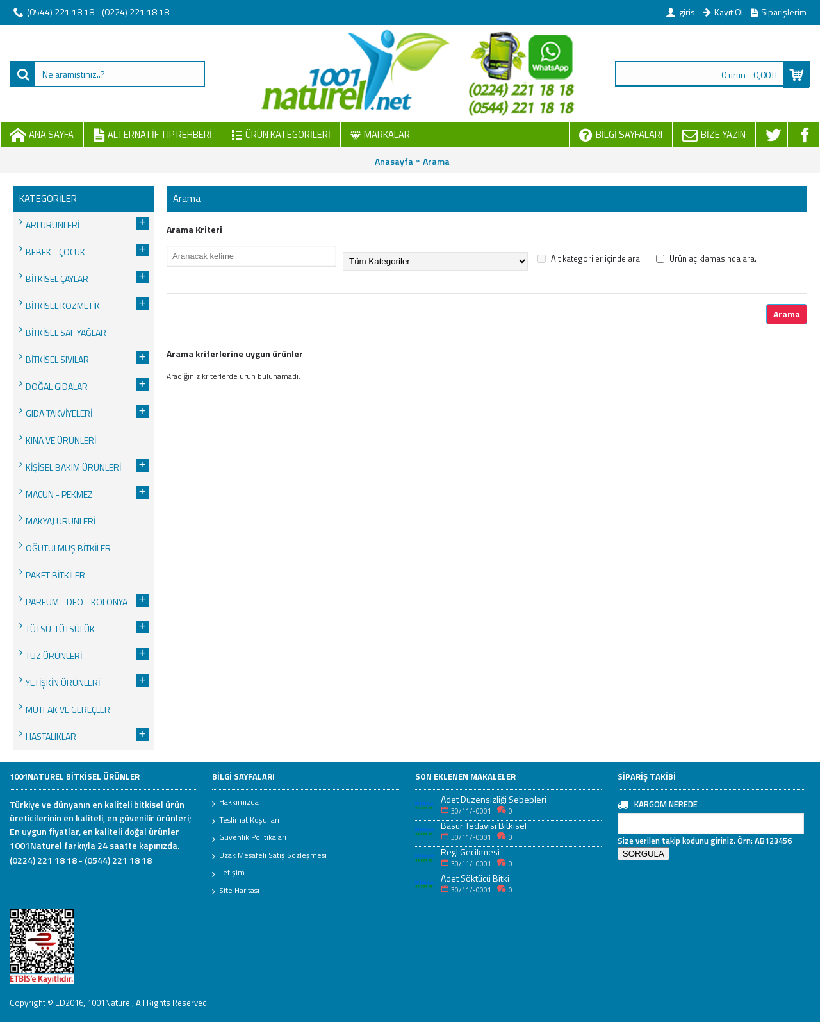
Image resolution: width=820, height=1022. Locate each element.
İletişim (228, 873)
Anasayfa (394, 161)
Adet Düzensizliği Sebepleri (493, 799)
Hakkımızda (235, 803)
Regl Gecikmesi (470, 852)
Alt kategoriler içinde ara (588, 258)
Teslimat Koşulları (245, 821)
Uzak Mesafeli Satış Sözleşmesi (269, 856)
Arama (436, 161)
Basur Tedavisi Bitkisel (484, 825)
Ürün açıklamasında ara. (706, 258)
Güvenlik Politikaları (249, 838)
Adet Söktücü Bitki (475, 878)
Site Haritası (235, 891)
